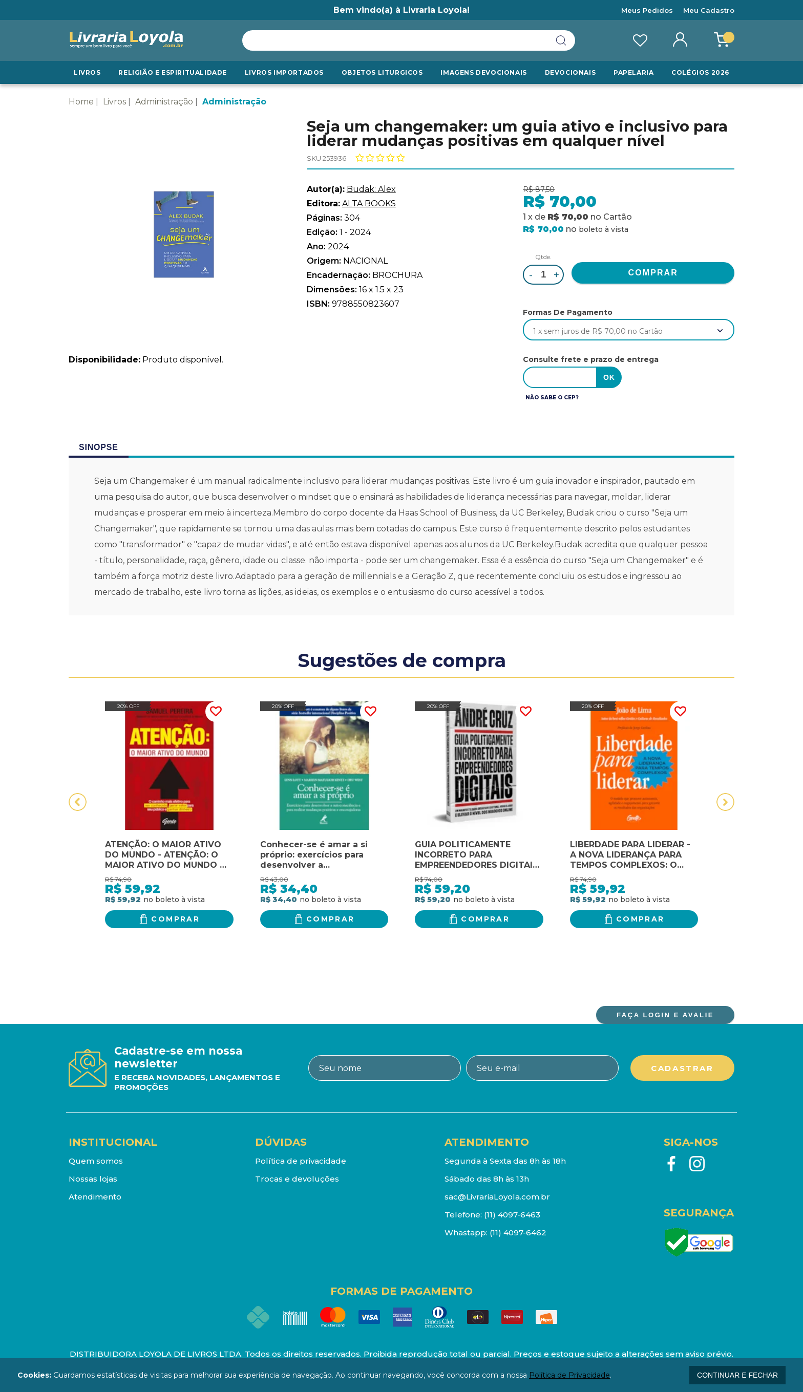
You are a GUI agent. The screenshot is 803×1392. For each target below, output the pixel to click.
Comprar (175, 919)
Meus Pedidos (647, 10)
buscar (561, 40)
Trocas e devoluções (297, 1179)
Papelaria (633, 72)
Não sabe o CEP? (552, 397)
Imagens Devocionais (483, 72)
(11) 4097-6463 (512, 1214)
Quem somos (96, 1161)
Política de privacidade (300, 1161)
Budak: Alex (371, 189)
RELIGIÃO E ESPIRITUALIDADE (172, 72)
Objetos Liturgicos (382, 72)
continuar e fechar (737, 1375)
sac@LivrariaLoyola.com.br (497, 1197)
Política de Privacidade (569, 1375)
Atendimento (95, 1197)
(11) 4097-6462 (518, 1232)
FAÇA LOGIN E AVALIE (665, 1015)
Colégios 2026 (700, 72)
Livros (87, 72)
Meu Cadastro (708, 10)
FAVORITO (215, 711)
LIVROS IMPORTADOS (284, 72)
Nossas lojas (93, 1179)
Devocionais (570, 72)
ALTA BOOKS (369, 203)
